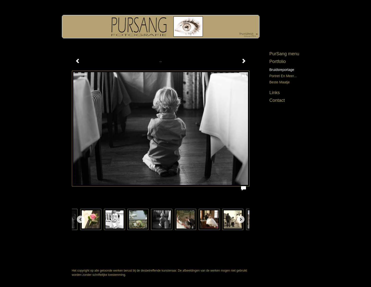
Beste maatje (279, 82)
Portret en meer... (283, 76)
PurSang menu (284, 53)
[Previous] (80, 219)
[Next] (241, 219)
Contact (277, 100)
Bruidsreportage (281, 70)
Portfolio (277, 61)
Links (274, 92)
